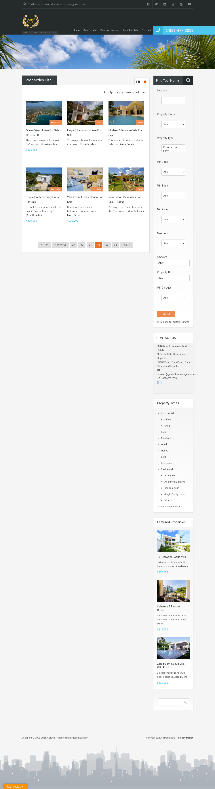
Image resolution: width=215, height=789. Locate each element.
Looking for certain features (173, 322)
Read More (182, 566)
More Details (49, 144)
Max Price (162, 233)
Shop (167, 425)
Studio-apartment (170, 506)
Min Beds (162, 161)
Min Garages (164, 287)
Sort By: (108, 92)
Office (167, 419)
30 (82, 244)
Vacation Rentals (109, 30)
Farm (173, 151)
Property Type (165, 138)
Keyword (162, 256)
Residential (167, 469)
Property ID (163, 272)
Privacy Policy (185, 737)
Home (76, 30)
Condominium (171, 488)
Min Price (162, 209)
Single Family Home (174, 494)
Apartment (170, 475)
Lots (163, 456)
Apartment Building (174, 481)
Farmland (166, 438)
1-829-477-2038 (179, 30)
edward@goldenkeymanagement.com (64, 4)
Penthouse (166, 463)
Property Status (166, 114)
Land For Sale (130, 30)
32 (98, 244)
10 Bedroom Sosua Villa (171, 557)
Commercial (173, 147)
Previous (61, 244)
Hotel (164, 444)
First (45, 244)
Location (162, 90)
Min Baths (163, 185)
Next (125, 244)
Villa (166, 500)
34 (115, 244)
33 (107, 244)
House (164, 450)
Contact (146, 30)
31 (90, 244)
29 (73, 244)
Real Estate (89, 30)
